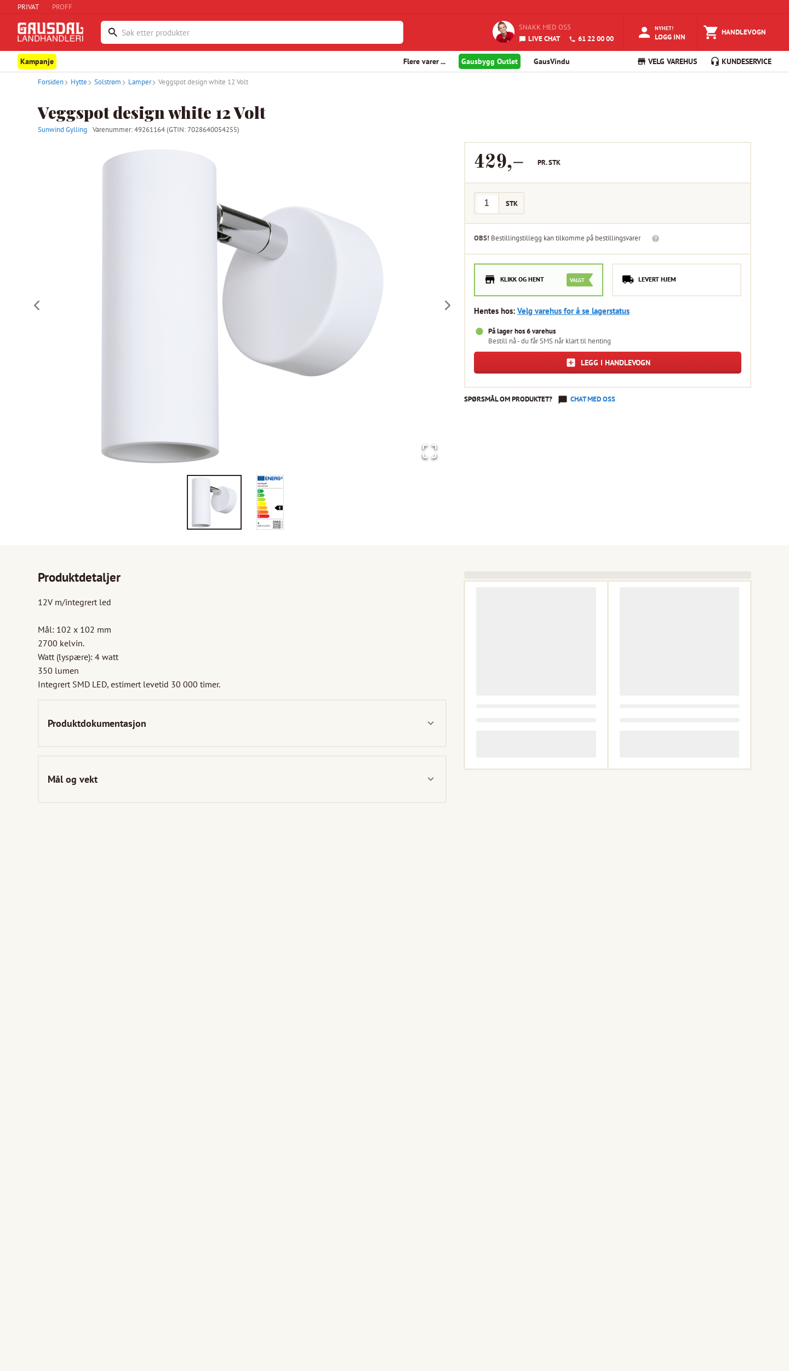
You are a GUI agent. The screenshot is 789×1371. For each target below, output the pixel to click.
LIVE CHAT (539, 38)
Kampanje (37, 61)
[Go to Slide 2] (270, 502)
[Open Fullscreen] (427, 451)
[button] (242, 306)
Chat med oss (592, 399)
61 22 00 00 (591, 38)
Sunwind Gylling (62, 129)
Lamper (136, 82)
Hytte (75, 82)
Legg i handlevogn (607, 362)
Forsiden (51, 82)
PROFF (62, 6)
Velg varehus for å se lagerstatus (573, 311)
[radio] (538, 279)
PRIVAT (28, 6)
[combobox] (260, 32)
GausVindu (552, 61)
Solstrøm (104, 82)
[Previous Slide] (36, 305)
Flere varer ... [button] (424, 61)
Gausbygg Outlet (489, 61)
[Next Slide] (447, 305)
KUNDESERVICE (740, 61)
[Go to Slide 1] (214, 502)
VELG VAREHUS (667, 61)
